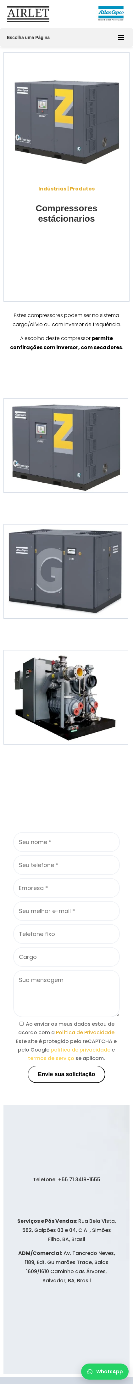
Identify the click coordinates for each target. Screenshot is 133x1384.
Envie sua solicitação (66, 1074)
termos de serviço (51, 1058)
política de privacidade (80, 1049)
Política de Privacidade (85, 1032)
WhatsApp (105, 1371)
